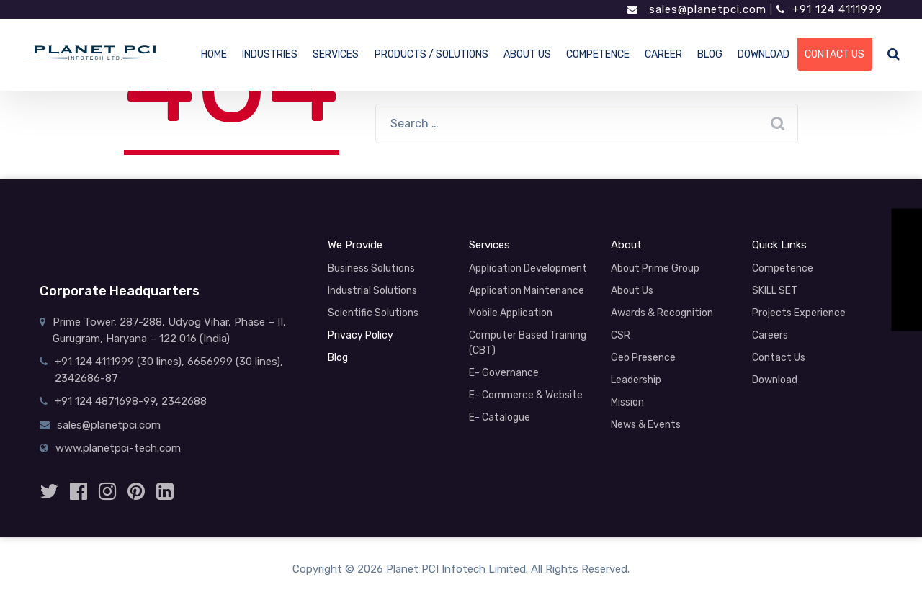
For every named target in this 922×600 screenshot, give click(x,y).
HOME (214, 54)
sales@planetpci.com (696, 9)
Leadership (636, 380)
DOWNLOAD (763, 54)
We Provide (355, 244)
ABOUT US (527, 54)
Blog (338, 358)
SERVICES (336, 54)
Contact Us (778, 358)
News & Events (646, 424)
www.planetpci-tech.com (118, 448)
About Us (632, 291)
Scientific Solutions (373, 313)
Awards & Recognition (662, 313)
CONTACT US (834, 54)
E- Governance (504, 373)
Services (489, 244)
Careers (770, 335)
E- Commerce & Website (526, 395)
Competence (782, 268)
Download (774, 380)
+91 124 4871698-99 (105, 401)
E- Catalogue (499, 417)
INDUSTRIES (269, 54)
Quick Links (779, 244)
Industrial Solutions (372, 291)
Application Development (528, 268)
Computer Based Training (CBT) (527, 343)
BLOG (709, 54)
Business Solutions (371, 268)
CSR (620, 335)
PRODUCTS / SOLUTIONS (431, 54)
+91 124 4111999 (829, 9)
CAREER (663, 54)
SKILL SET (774, 291)
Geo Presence (643, 358)
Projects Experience (799, 313)
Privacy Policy (360, 335)
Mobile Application (510, 313)
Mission (627, 402)
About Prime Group (655, 268)
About (626, 244)
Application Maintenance (526, 291)
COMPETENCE (598, 54)
